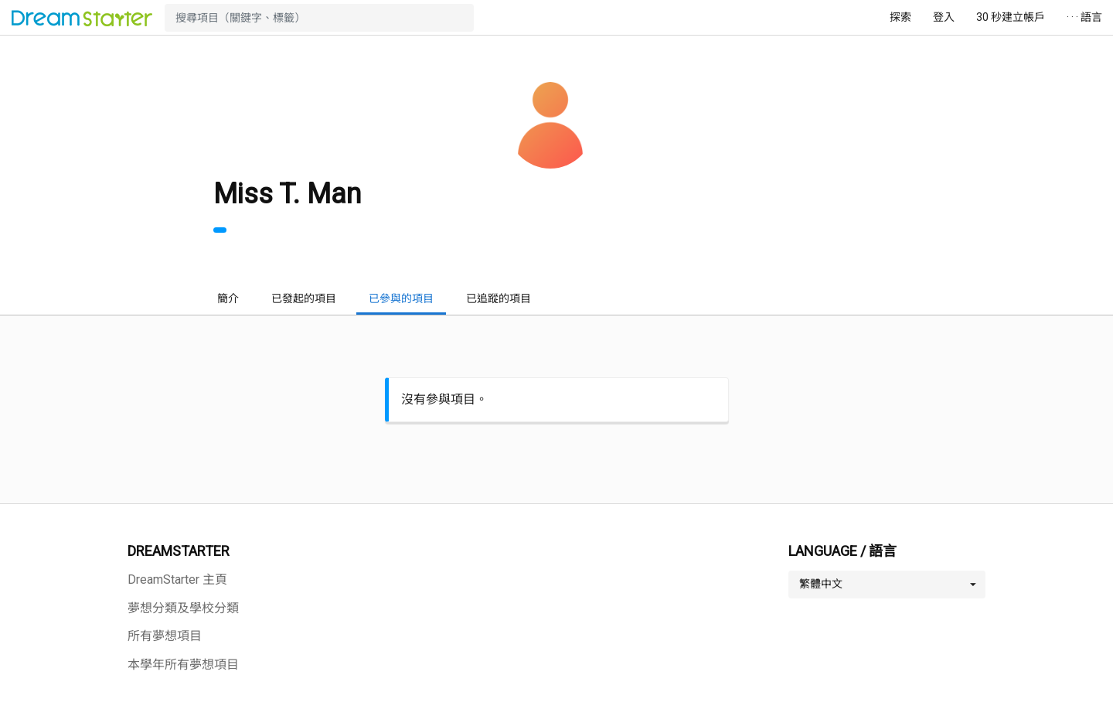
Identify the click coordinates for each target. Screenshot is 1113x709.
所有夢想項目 (165, 636)
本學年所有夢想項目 (183, 664)
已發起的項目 (303, 298)
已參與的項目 (401, 298)
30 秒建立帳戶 (1010, 17)
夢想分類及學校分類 (183, 608)
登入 (944, 17)
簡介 (228, 298)
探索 (900, 17)
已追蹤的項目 (498, 298)
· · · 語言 (1084, 17)
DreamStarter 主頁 (177, 579)
